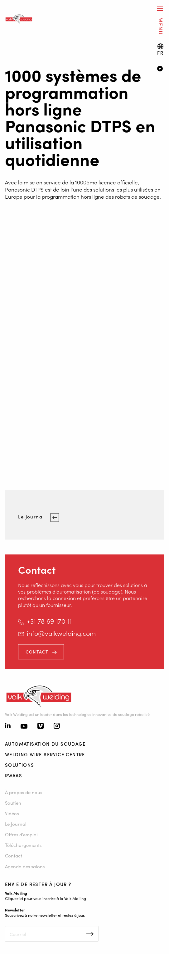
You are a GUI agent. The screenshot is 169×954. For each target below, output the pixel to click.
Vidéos (12, 813)
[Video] (160, 69)
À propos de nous (23, 792)
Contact (37, 652)
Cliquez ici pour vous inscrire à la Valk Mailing (45, 898)
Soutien (13, 802)
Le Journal (32, 516)
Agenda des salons (25, 866)
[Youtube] (24, 726)
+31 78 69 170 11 (49, 621)
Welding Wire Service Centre (45, 754)
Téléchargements (23, 845)
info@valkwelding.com (61, 633)
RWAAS (13, 775)
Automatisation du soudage (45, 743)
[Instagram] (57, 726)
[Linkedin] (8, 726)
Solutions (19, 765)
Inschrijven (90, 934)
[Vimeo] (40, 726)
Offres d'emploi (21, 834)
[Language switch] (160, 49)
